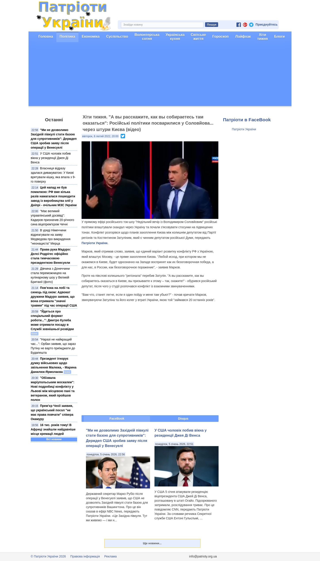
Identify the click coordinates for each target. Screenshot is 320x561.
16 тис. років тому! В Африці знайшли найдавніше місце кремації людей (53, 429)
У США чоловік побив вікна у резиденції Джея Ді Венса (51, 158)
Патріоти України (244, 129)
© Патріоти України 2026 (48, 556)
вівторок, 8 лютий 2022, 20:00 (100, 136)
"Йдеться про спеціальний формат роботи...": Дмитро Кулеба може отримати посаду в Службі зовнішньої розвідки (52, 320)
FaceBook (117, 418)
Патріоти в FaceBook (247, 119)
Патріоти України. (95, 243)
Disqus (183, 418)
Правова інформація (85, 556)
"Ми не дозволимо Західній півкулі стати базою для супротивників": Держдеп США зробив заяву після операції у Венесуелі (54, 138)
